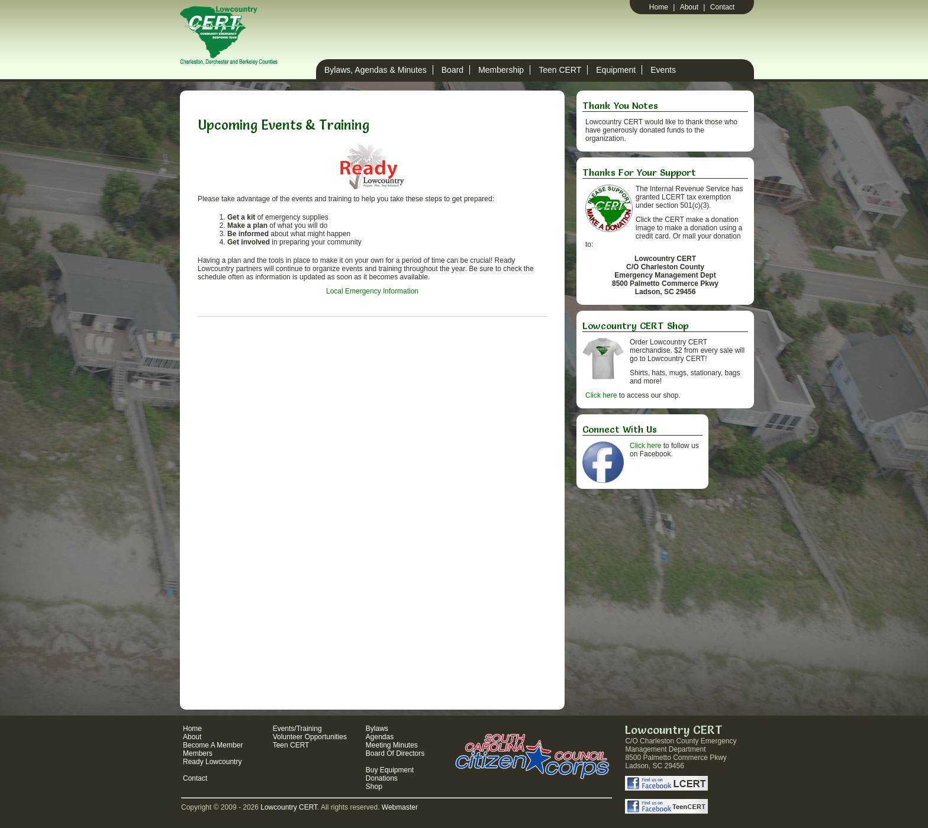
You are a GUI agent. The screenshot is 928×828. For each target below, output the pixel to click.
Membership (501, 70)
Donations (382, 778)
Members (197, 753)
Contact (722, 7)
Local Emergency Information (372, 291)
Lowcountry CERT (288, 807)
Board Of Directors (395, 753)
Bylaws (377, 728)
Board (452, 70)
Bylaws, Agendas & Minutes (375, 70)
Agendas (380, 737)
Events (663, 70)
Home (658, 7)
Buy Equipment (390, 770)
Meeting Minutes (392, 745)
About (689, 7)
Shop (374, 786)
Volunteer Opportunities (310, 737)
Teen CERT (560, 70)
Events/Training (297, 728)
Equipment (616, 70)
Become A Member (213, 745)
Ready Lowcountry (212, 762)
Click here (601, 395)
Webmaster (400, 807)
